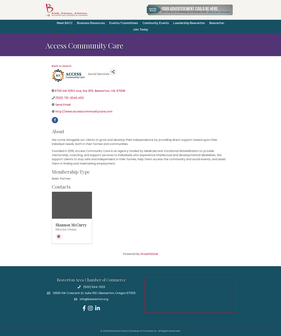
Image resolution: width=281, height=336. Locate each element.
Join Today (140, 29)
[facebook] (55, 120)
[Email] (59, 236)
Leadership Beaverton (189, 23)
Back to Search (61, 65)
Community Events (155, 23)
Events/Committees (123, 23)
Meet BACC (65, 23)
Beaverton (216, 23)
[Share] (113, 72)
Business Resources (91, 23)
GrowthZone (149, 254)
